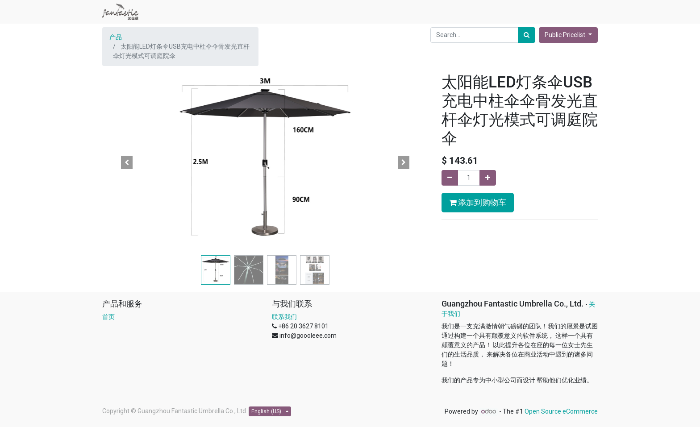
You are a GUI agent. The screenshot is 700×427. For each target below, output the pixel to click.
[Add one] (487, 178)
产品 (115, 37)
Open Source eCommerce (561, 411)
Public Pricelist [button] (566, 34)
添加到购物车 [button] (477, 202)
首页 (108, 316)
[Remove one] (450, 178)
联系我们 (284, 316)
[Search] (526, 35)
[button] (126, 162)
